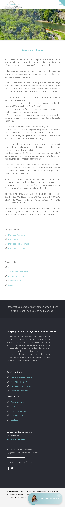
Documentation (18, 402)
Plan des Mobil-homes (18, 244)
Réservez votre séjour (20, 391)
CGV (10, 267)
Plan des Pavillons (16, 235)
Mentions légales (16, 276)
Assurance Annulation (18, 272)
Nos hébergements (19, 382)
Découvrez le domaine (21, 377)
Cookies (11, 285)
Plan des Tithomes (16, 248)
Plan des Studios (15, 239)
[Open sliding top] (61, 3)
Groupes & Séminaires (21, 386)
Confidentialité (14, 281)
